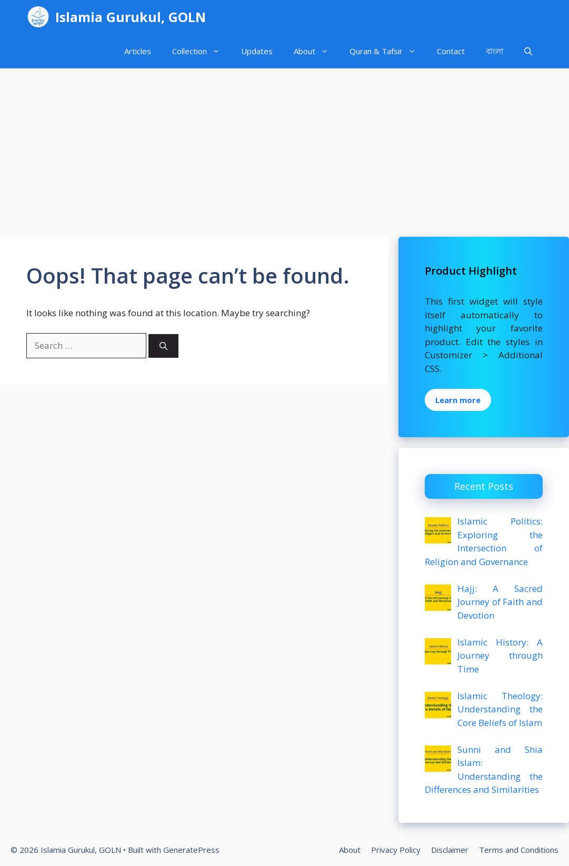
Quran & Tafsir (388, 51)
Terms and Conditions (518, 849)
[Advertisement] (284, 147)
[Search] (163, 346)
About (316, 51)
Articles (137, 51)
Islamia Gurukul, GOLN (130, 17)
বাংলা (494, 51)
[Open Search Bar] (528, 51)
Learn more (458, 400)
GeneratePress (191, 849)
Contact (451, 51)
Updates (257, 51)
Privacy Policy (396, 849)
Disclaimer (449, 849)
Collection (201, 51)
